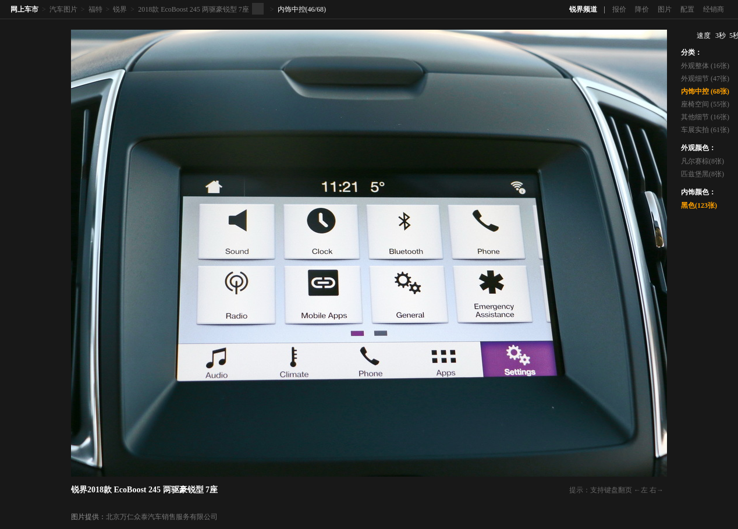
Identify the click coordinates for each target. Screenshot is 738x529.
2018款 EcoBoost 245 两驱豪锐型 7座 (193, 9)
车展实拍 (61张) (705, 130)
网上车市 (24, 9)
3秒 (720, 35)
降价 (642, 9)
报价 (619, 9)
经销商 (713, 9)
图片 (665, 9)
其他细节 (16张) (705, 117)
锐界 (120, 9)
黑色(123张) (699, 205)
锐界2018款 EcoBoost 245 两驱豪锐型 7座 (144, 489)
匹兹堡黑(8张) (702, 174)
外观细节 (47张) (705, 78)
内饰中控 (292, 9)
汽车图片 (63, 9)
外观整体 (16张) (705, 66)
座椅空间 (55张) (705, 104)
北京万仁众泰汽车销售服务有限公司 (162, 517)
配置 (687, 9)
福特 (95, 9)
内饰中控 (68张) (705, 91)
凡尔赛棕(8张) (702, 161)
